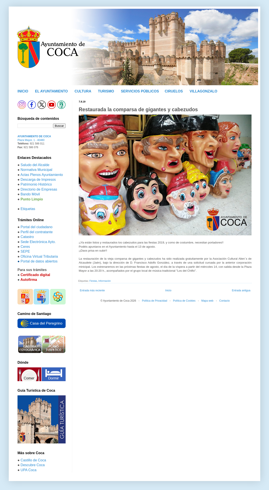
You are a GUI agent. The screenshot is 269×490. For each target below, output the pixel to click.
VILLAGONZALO (203, 91)
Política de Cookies (184, 300)
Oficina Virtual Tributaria (39, 256)
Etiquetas (28, 209)
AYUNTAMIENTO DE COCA (34, 136)
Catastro (27, 237)
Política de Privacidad (154, 300)
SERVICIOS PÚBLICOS (140, 91)
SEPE (25, 251)
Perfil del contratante (37, 232)
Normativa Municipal (36, 170)
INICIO (22, 91)
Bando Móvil (30, 194)
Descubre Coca (33, 465)
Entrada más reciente (92, 290)
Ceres (25, 246)
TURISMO (106, 91)
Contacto (224, 300)
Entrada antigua (241, 290)
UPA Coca (29, 470)
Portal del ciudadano (36, 227)
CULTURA (83, 91)
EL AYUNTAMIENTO (51, 91)
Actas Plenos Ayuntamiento (41, 175)
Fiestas (93, 281)
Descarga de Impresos (38, 179)
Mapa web (207, 300)
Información (104, 281)
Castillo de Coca (33, 460)
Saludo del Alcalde (35, 165)
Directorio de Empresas (39, 189)
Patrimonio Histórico (36, 184)
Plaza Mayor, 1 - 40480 (30, 140)
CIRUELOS (174, 91)
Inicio (168, 290)
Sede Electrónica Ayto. (38, 242)
